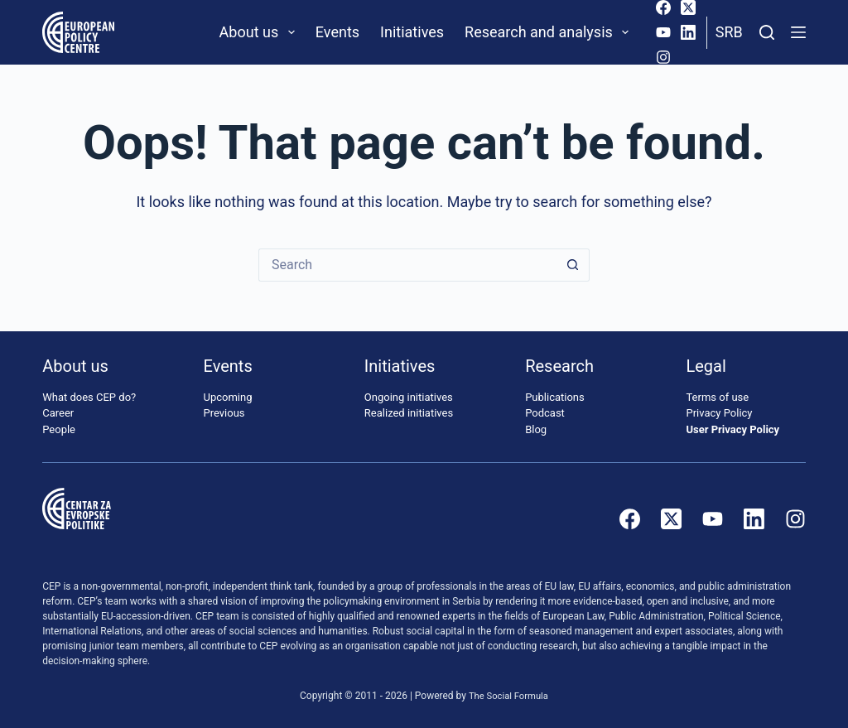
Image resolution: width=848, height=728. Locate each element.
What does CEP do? (89, 397)
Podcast (545, 413)
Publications (555, 397)
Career (58, 413)
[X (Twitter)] (688, 7)
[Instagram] (663, 57)
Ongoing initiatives (408, 397)
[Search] (766, 32)
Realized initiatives (408, 413)
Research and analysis (550, 32)
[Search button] (573, 265)
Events (337, 32)
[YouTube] (663, 32)
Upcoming (228, 397)
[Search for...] (407, 265)
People (58, 429)
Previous (224, 413)
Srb (729, 32)
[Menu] (798, 32)
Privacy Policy (719, 413)
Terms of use (717, 397)
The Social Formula (509, 695)
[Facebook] (663, 7)
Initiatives (412, 32)
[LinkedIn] (688, 32)
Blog (536, 429)
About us (260, 32)
